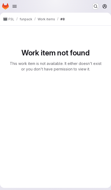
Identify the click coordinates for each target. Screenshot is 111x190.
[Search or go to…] (95, 6)
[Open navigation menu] (14, 6)
